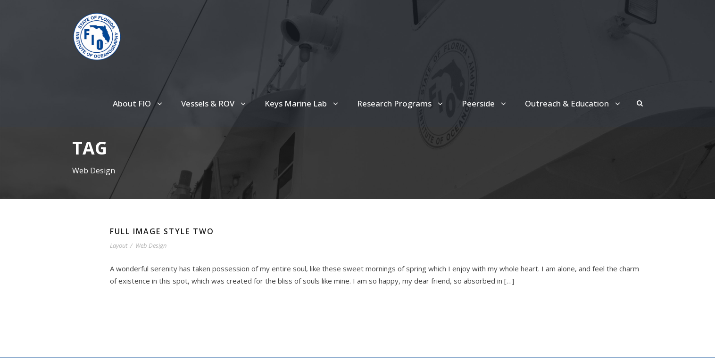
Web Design (153, 246)
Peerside (484, 103)
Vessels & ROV (219, 103)
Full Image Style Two (165, 232)
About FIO (143, 103)
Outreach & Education (570, 103)
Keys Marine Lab (307, 103)
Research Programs (402, 103)
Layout (119, 246)
